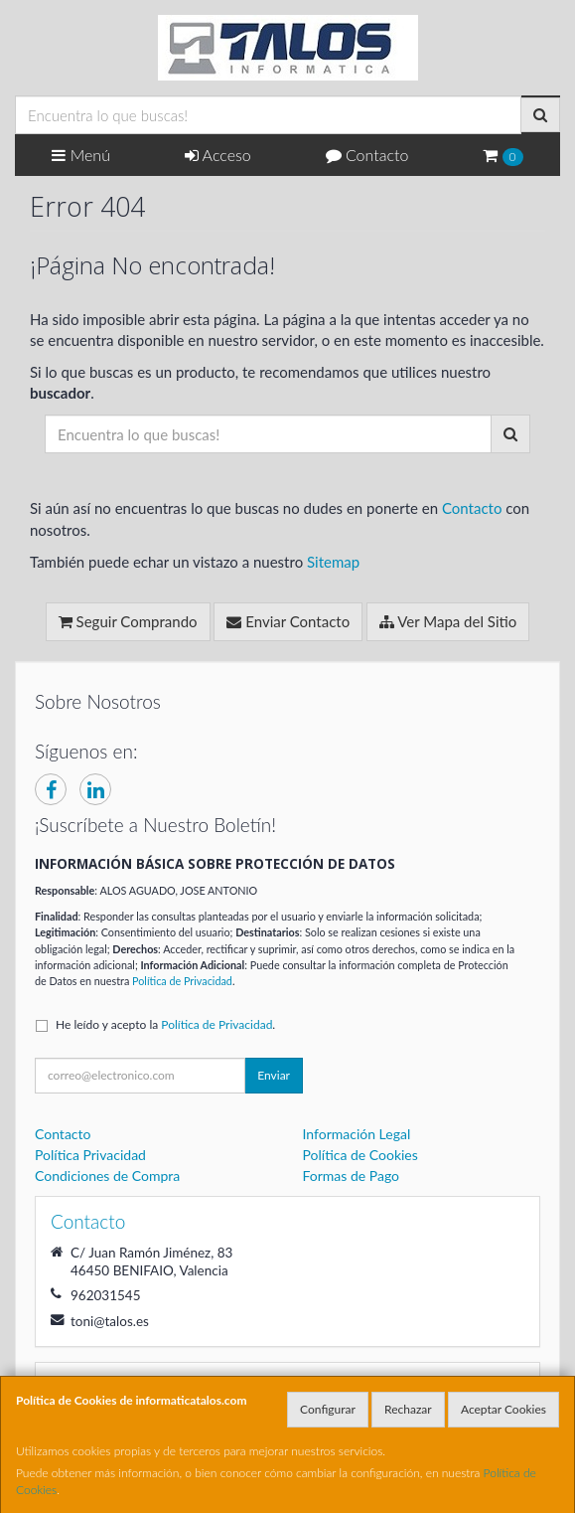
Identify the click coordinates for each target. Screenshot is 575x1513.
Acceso (218, 154)
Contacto (367, 154)
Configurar (328, 1409)
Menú (81, 154)
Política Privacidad (90, 1154)
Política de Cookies (360, 1154)
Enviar (273, 1075)
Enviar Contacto (288, 621)
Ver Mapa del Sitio (447, 621)
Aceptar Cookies (503, 1409)
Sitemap (333, 562)
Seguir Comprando (128, 621)
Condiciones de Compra (107, 1175)
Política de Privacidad (182, 980)
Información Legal (357, 1133)
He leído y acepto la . (165, 1024)
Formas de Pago (351, 1175)
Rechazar (408, 1409)
